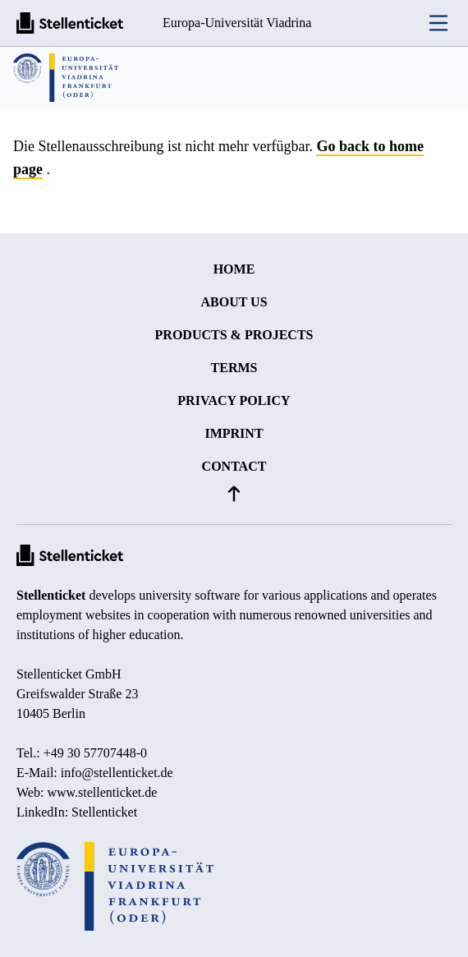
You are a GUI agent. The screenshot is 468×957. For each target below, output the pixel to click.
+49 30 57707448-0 (95, 753)
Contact (234, 466)
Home (234, 269)
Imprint (233, 433)
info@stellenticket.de (117, 773)
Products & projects (234, 335)
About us (233, 302)
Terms (234, 368)
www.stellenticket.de (102, 792)
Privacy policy (233, 400)
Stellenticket (50, 595)
